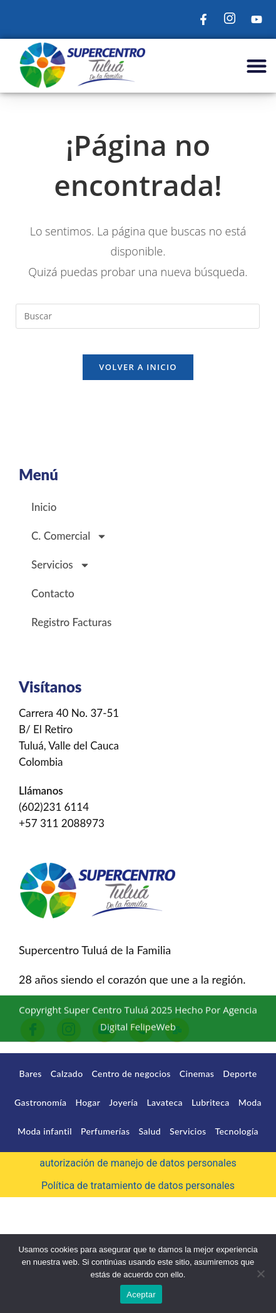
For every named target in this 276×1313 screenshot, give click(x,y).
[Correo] (177, 1030)
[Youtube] (104, 1030)
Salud (149, 1131)
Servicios (60, 565)
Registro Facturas (71, 622)
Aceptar (141, 1294)
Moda (250, 1102)
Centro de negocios (131, 1073)
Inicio (43, 506)
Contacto (52, 593)
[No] (260, 1273)
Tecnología (237, 1131)
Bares (30, 1073)
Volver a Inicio (137, 367)
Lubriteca (211, 1102)
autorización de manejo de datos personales (137, 1163)
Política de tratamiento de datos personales (138, 1186)
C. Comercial (69, 536)
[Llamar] (140, 1030)
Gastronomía (40, 1102)
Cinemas (197, 1073)
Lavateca (164, 1102)
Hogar (87, 1102)
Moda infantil (45, 1131)
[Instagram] (68, 1030)
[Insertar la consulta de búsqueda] (138, 316)
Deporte (240, 1073)
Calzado (67, 1073)
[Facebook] (32, 1030)
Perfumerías (105, 1131)
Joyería (123, 1102)
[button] (256, 66)
